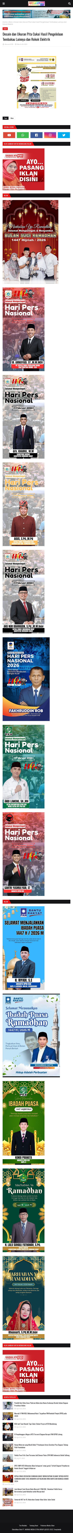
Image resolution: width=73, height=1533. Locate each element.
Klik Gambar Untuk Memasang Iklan (17, 1345)
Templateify (57, 1529)
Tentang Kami (33, 1525)
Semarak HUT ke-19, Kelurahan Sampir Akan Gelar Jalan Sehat (34, 1499)
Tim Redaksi (23, 1525)
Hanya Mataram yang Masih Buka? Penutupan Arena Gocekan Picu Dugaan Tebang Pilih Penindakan (41, 1446)
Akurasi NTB (9, 44)
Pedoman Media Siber (48, 1525)
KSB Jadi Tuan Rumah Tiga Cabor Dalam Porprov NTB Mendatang (35, 1424)
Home (5, 22)
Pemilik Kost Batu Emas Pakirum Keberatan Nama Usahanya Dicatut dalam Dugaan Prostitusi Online (41, 1404)
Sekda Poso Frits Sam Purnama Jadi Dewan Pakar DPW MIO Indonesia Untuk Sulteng (41, 1455)
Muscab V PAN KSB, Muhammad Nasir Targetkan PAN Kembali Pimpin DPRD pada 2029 (40, 1414)
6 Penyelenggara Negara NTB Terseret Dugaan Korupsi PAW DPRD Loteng (38, 1434)
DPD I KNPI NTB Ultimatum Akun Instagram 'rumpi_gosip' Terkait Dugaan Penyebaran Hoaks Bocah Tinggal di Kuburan (41, 1467)
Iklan (10, 22)
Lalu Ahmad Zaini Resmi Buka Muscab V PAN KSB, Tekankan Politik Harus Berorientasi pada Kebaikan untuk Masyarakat (38, 1490)
